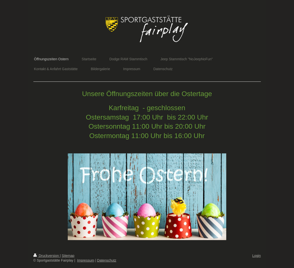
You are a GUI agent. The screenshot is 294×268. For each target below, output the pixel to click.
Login (256, 256)
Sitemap (68, 256)
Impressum (85, 260)
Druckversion (46, 256)
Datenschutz (106, 260)
